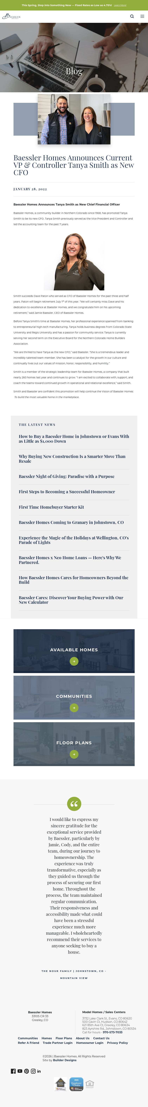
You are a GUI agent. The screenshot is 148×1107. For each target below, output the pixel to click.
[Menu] (142, 16)
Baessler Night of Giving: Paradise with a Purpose (66, 477)
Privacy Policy (117, 1043)
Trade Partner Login (58, 1043)
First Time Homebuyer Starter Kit (51, 508)
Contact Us (101, 1038)
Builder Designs (65, 1060)
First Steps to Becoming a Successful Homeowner (67, 492)
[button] (132, 21)
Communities (28, 1038)
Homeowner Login (89, 1043)
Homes (47, 1038)
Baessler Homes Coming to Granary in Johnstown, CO (71, 523)
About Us (83, 1038)
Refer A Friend (28, 1043)
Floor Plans (64, 1038)
